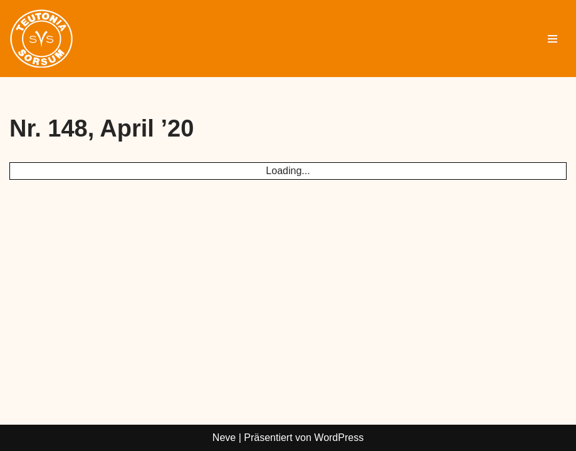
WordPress (339, 437)
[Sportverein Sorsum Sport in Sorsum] (41, 38)
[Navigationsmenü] (552, 39)
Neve (224, 437)
